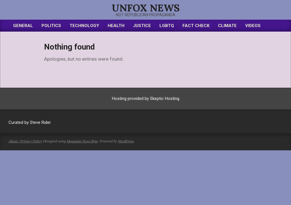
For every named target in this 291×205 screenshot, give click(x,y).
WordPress (126, 141)
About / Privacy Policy (25, 141)
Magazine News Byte (82, 141)
